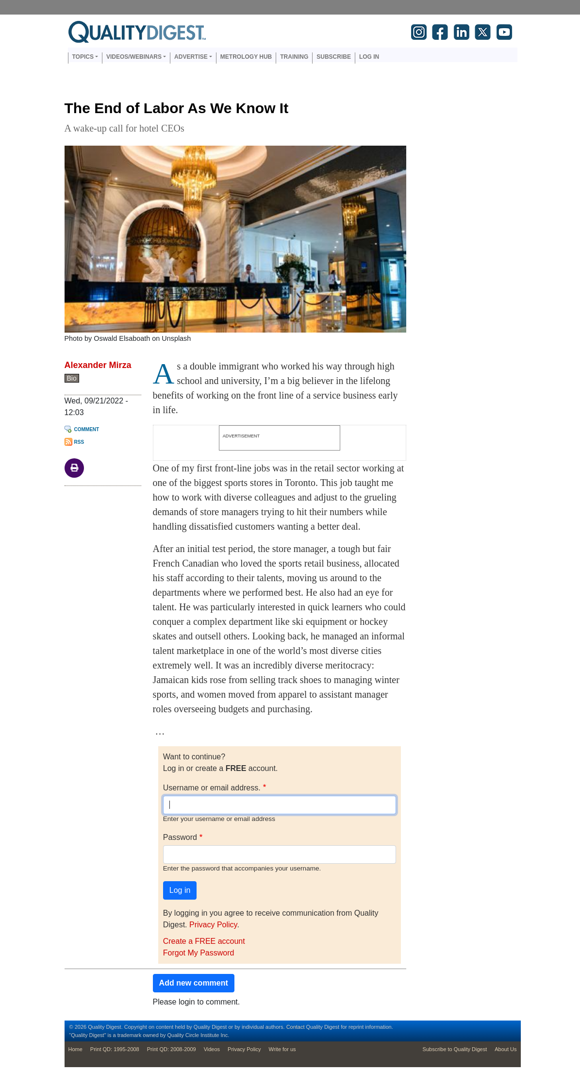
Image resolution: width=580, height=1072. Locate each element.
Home (75, 1049)
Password (180, 837)
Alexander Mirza (98, 365)
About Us (505, 1049)
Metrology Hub (246, 56)
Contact (295, 1027)
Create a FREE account (204, 941)
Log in (369, 56)
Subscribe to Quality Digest (455, 1049)
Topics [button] (83, 56)
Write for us (282, 1049)
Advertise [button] (191, 56)
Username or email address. (212, 788)
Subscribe (333, 56)
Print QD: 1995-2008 (114, 1049)
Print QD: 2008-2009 (171, 1049)
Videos (212, 1049)
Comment (86, 429)
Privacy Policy (213, 925)
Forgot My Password (198, 953)
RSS (79, 442)
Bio (72, 378)
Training (294, 56)
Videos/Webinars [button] (134, 56)
